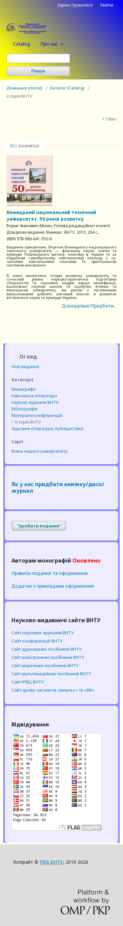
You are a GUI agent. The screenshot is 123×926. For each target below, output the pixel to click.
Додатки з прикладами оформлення (52, 586)
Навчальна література (34, 396)
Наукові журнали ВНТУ (35, 402)
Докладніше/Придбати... (89, 306)
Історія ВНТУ (28, 422)
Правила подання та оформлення (49, 573)
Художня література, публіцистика (47, 428)
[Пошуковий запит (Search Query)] (38, 58)
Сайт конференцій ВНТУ (37, 641)
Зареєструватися (74, 5)
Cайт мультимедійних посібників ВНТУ (51, 674)
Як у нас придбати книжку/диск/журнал (57, 487)
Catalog (21, 44)
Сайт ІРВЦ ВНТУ (27, 682)
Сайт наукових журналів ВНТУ (42, 633)
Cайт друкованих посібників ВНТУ (46, 649)
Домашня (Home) (24, 88)
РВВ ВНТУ (51, 862)
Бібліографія (24, 409)
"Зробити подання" (39, 526)
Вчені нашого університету (39, 451)
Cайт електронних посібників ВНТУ (47, 657)
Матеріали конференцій (36, 415)
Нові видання (25, 366)
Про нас (49, 44)
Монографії (23, 389)
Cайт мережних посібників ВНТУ (45, 665)
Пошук (38, 71)
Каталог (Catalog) (67, 88)
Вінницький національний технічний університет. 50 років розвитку (51, 215)
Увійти (106, 5)
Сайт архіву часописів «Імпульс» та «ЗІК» (52, 690)
